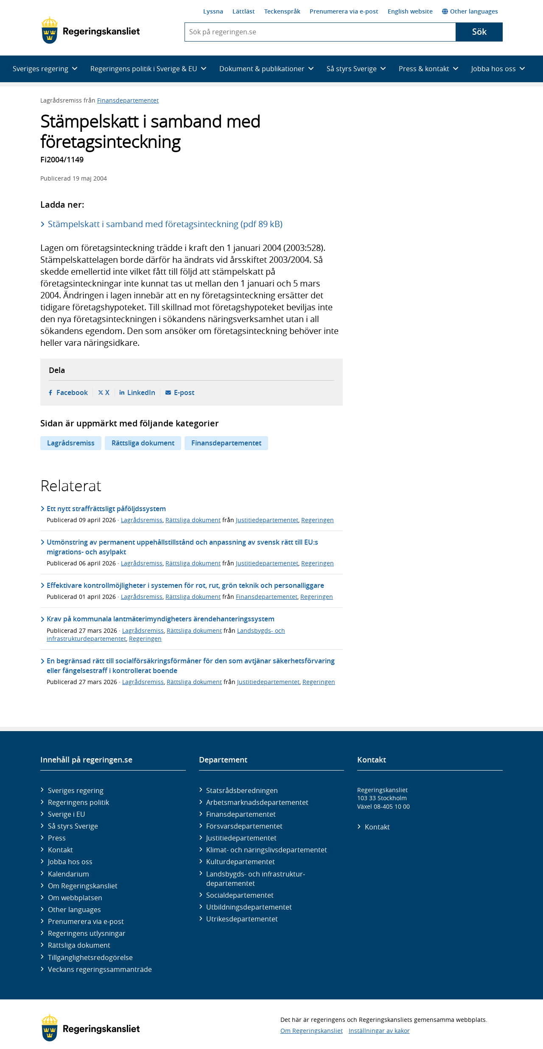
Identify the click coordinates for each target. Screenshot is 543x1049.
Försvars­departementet (244, 826)
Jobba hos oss (70, 861)
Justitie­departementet (241, 838)
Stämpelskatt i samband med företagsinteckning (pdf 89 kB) (165, 224)
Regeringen (317, 520)
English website (410, 11)
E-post (184, 392)
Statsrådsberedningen (242, 790)
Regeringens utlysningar (87, 933)
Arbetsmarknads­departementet (257, 802)
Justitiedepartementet (267, 520)
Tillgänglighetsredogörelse (90, 957)
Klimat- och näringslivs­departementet (266, 849)
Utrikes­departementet (242, 919)
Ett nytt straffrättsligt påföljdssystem (106, 508)
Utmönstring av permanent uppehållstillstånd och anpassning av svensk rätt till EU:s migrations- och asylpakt (182, 546)
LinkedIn (141, 392)
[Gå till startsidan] (90, 30)
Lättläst (243, 11)
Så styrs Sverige (73, 826)
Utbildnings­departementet (249, 907)
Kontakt (60, 849)
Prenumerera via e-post (344, 11)
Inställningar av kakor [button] (379, 1031)
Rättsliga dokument (143, 443)
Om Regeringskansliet (83, 885)
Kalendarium (68, 874)
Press (57, 838)
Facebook (72, 392)
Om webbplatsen (75, 897)
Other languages (470, 11)
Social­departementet (240, 895)
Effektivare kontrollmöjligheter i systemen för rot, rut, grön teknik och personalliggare (185, 585)
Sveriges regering (76, 790)
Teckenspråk (282, 11)
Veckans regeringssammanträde (100, 969)
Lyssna (213, 11)
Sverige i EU (66, 814)
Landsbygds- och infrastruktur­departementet (255, 878)
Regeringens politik (78, 802)
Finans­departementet (241, 814)
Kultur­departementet (240, 861)
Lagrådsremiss (71, 443)
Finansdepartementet (128, 100)
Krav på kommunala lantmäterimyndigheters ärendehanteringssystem (160, 618)
